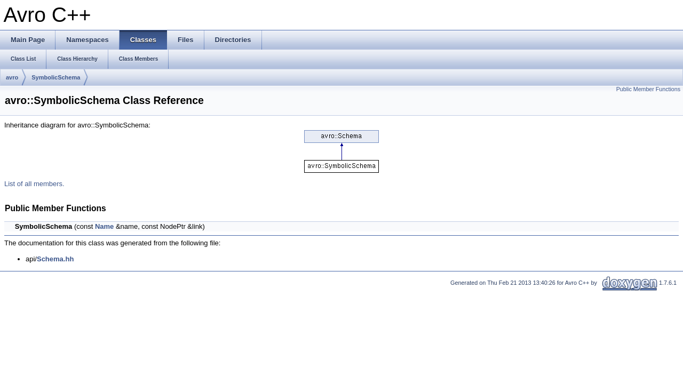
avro (12, 77)
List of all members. (34, 184)
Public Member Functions (648, 89)
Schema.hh (55, 259)
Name (104, 226)
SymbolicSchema (55, 77)
